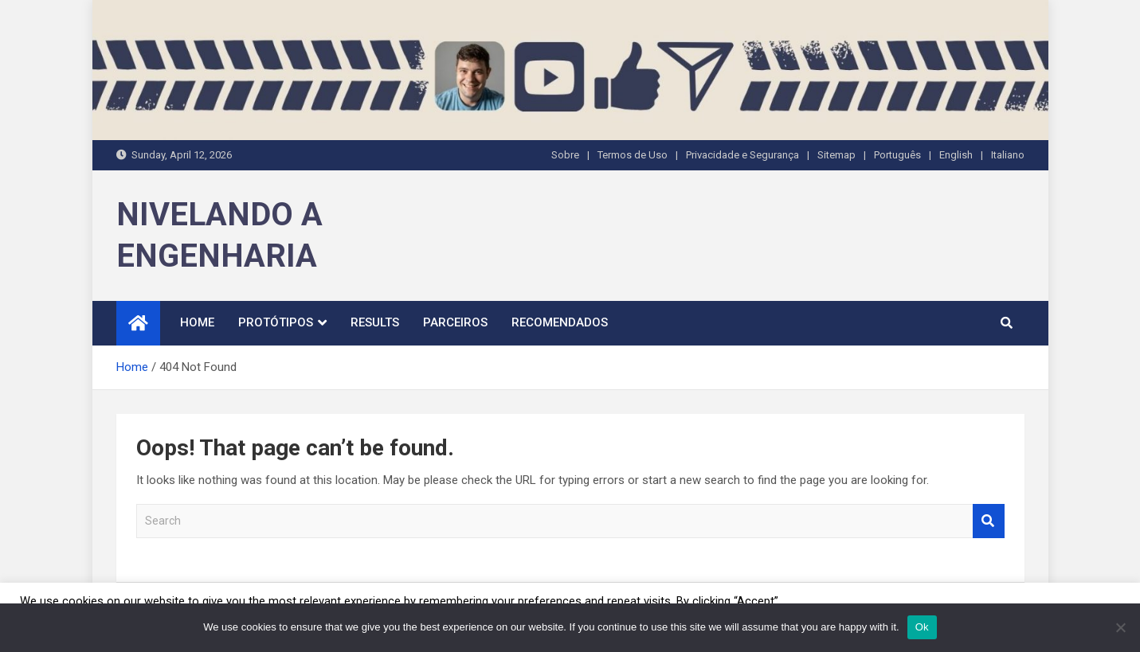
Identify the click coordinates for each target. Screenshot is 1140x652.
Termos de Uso (632, 155)
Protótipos (275, 322)
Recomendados (559, 322)
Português (897, 155)
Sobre (565, 155)
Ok (922, 627)
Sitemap (836, 155)
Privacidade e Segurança (742, 155)
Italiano (1007, 155)
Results (375, 322)
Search (989, 521)
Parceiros (455, 322)
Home (197, 322)
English (956, 155)
